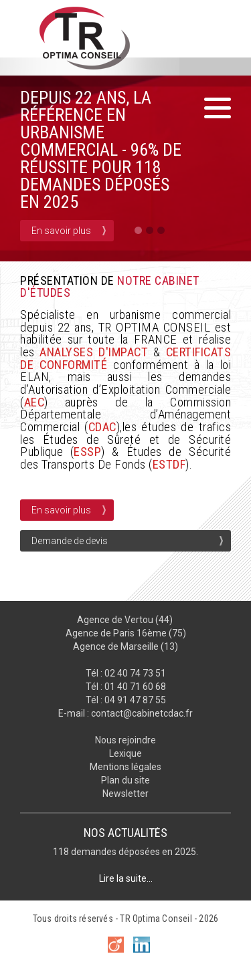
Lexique (125, 753)
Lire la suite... (126, 878)
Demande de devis (69, 540)
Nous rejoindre (125, 740)
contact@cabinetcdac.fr (142, 713)
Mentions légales (125, 766)
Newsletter (125, 793)
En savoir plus (61, 230)
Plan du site (125, 780)
